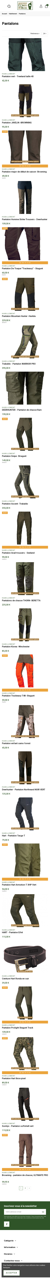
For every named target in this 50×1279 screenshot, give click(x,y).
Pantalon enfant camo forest (16, 743)
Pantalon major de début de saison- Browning (24, 171)
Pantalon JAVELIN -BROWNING (17, 122)
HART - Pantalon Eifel (12, 932)
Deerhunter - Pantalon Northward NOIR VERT (23, 789)
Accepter (11, 1273)
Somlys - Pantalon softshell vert (17, 1126)
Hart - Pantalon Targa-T (13, 835)
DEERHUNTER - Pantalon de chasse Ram (22, 410)
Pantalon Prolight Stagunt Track (17, 1027)
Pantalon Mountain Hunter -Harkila (19, 316)
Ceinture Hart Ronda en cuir (15, 978)
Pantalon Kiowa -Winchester (16, 646)
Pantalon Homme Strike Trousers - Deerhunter (24, 219)
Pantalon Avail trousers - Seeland (18, 553)
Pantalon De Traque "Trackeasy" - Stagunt (22, 268)
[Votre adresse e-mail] (22, 1212)
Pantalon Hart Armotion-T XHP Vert (19, 885)
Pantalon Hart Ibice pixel (14, 1078)
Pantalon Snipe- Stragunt (14, 456)
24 (45, 33)
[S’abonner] (43, 1212)
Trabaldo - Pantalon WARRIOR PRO (19, 364)
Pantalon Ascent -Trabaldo (15, 504)
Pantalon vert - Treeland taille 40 (17, 76)
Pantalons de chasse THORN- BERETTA (21, 600)
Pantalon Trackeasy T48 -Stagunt (18, 695)
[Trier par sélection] (35, 33)
